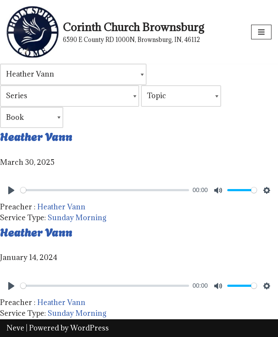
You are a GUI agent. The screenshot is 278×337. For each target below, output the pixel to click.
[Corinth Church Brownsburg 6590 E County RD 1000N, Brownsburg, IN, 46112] (105, 32)
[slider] (104, 190)
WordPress (89, 328)
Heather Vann (36, 136)
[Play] (11, 190)
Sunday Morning (77, 217)
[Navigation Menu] (261, 32)
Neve (15, 328)
